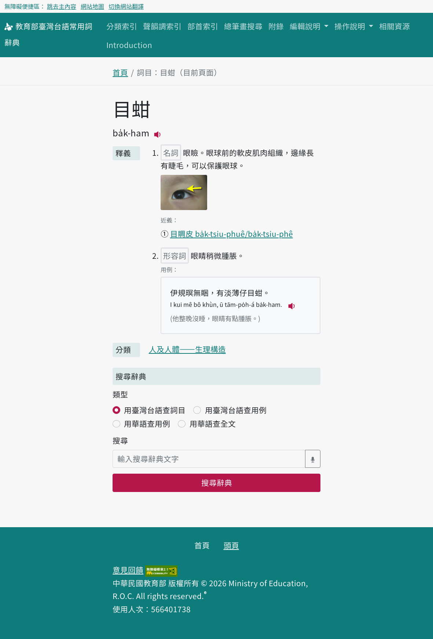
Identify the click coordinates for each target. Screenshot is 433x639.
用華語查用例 (147, 423)
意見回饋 (128, 569)
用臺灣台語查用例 (236, 409)
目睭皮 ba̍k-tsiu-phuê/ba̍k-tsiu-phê (231, 233)
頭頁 (231, 545)
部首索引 (202, 26)
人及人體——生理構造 (187, 349)
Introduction (129, 44)
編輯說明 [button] (306, 26)
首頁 (120, 72)
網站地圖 (92, 6)
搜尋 (120, 440)
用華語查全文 (213, 423)
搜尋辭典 (216, 482)
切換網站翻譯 (126, 6)
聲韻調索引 (162, 26)
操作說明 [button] (350, 26)
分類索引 (121, 26)
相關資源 (394, 26)
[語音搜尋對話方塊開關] (312, 459)
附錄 (276, 26)
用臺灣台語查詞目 (155, 409)
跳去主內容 (61, 6)
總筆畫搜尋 (243, 26)
